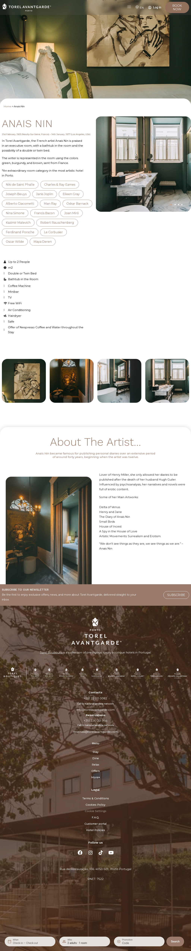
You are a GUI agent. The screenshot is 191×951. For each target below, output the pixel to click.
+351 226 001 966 (95, 720)
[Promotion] (131, 943)
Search (175, 941)
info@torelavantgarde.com (95, 709)
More (95, 777)
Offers (95, 771)
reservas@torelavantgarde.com (95, 731)
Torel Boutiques (51, 652)
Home (7, 106)
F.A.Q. (95, 817)
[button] (171, 204)
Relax (95, 764)
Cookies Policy (95, 804)
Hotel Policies (95, 830)
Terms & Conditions (95, 798)
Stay (95, 752)
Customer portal (95, 823)
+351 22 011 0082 (95, 698)
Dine (95, 758)
